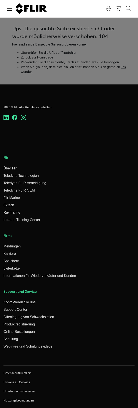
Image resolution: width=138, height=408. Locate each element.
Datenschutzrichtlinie (17, 373)
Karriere (9, 253)
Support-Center (15, 309)
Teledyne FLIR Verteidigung (24, 183)
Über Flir (10, 168)
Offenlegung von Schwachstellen (28, 317)
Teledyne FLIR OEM (19, 190)
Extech (8, 205)
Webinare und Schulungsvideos (27, 346)
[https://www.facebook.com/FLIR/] (14, 117)
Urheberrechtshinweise (19, 391)
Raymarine (11, 212)
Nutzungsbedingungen (18, 400)
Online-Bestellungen (19, 331)
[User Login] (106, 8)
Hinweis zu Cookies (16, 382)
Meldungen (12, 246)
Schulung (10, 339)
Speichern (11, 261)
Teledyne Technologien (21, 175)
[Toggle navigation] (9, 9)
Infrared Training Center (21, 220)
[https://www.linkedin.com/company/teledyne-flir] (6, 117)
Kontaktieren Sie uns (19, 302)
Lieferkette (11, 268)
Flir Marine (11, 198)
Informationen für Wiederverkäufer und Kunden (39, 276)
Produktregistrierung (19, 324)
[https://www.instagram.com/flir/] (23, 117)
